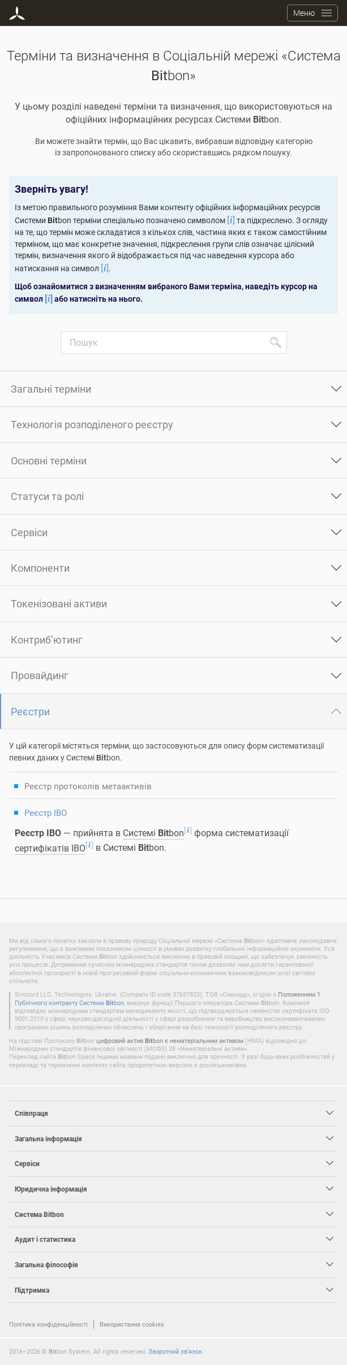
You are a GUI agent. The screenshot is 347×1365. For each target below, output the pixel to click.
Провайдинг (39, 675)
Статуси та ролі (47, 496)
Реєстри (30, 711)
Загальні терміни (51, 388)
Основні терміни (49, 460)
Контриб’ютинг (47, 639)
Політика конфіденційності (48, 1324)
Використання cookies (132, 1324)
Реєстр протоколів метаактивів (88, 786)
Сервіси (29, 532)
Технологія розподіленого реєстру (92, 424)
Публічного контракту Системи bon (69, 1002)
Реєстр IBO (45, 812)
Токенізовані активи (59, 603)
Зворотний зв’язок (175, 1351)
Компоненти (40, 568)
